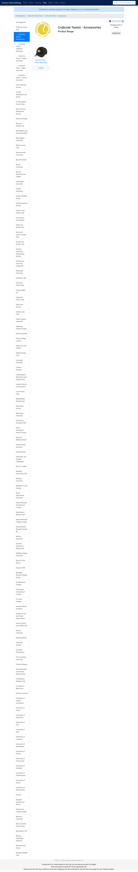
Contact (62, 3)
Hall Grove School (19, 306)
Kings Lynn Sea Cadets (21, 347)
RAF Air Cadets (21, 466)
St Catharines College (20, 583)
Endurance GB (21, 278)
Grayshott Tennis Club (20, 298)
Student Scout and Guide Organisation (21, 616)
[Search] (124, 3)
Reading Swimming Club (21, 472)
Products (38, 3)
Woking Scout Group (21, 847)
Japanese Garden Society (21, 327)
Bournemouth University (21, 154)
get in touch (80, 9)
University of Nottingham (20, 745)
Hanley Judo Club (20, 313)
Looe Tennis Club (20, 393)
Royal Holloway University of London (21, 505)
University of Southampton (20, 774)
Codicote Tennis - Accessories (55, 16)
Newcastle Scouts (19, 407)
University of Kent (20, 731)
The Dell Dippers (21, 664)
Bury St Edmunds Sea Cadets (21, 174)
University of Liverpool (20, 738)
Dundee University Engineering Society (20, 252)
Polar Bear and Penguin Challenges (21, 459)
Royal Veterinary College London (21, 521)
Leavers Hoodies (19, 369)
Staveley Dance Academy (21, 607)
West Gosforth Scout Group (21, 825)
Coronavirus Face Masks (20, 219)
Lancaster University (19, 361)
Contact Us (116, 33)
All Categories (20, 16)
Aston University (21, 119)
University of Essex (20, 709)
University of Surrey (20, 781)
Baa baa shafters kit (20, 125)
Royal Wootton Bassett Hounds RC (21, 529)
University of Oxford (20, 752)
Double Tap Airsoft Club (20, 243)
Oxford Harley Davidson (21, 446)
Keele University (21, 334)
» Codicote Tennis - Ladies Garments (21, 58)
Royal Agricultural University (20, 495)
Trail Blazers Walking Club (20, 680)
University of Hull (20, 723)
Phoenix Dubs (21, 452)
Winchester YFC (21, 831)
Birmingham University (20, 139)
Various (18, 795)
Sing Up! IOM (20, 568)
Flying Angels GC (20, 291)
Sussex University (19, 632)
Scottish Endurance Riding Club (20, 546)
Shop (45, 3)
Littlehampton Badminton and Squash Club (21, 377)
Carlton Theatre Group (21, 197)
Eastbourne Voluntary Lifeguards (20, 263)
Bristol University (19, 166)
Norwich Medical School (21, 438)
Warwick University (19, 818)
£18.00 (40, 68)
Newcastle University (19, 414)
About (31, 3)
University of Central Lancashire (20, 700)
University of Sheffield (20, 767)
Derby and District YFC (20, 226)
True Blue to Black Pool (20, 687)
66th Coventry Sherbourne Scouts (21, 111)
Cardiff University (19, 190)
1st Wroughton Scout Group (21, 103)
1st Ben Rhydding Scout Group (21, 94)
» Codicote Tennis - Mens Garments (21, 68)
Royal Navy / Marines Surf (20, 513)
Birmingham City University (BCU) (22, 132)
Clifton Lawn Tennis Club (20, 212)
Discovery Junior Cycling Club (21, 234)
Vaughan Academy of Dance (20, 802)
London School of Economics (21, 385)
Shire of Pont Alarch (20, 562)
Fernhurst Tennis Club (20, 284)
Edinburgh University (19, 272)
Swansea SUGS (21, 638)
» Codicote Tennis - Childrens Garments (20, 47)
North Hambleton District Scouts (21, 430)
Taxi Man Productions (20, 651)
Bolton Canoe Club (20, 146)
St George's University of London (20, 592)
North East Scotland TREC (21, 422)
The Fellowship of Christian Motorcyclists (21, 671)
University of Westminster (20, 789)
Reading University (19, 480)
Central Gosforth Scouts (22, 204)
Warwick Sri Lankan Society (21, 810)
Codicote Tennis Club (35, 16)
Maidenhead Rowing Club (20, 400)
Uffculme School (22, 693)
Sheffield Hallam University (21, 554)
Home (25, 3)
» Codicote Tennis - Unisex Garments (21, 77)
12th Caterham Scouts (21, 86)
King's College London (21, 340)
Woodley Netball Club (21, 854)
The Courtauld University (21, 658)
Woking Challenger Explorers (19, 838)
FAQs (56, 3)
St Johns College (19, 600)
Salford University (19, 537)
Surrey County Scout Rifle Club (21, 624)
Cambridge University (20, 183)
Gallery (50, 3)
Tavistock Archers (19, 644)
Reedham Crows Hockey (21, 487)
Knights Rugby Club (21, 354)
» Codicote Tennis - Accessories (20, 36)
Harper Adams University (21, 320)
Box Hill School (21, 160)
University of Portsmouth (20, 760)
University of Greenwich (20, 716)
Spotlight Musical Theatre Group (21, 575)
